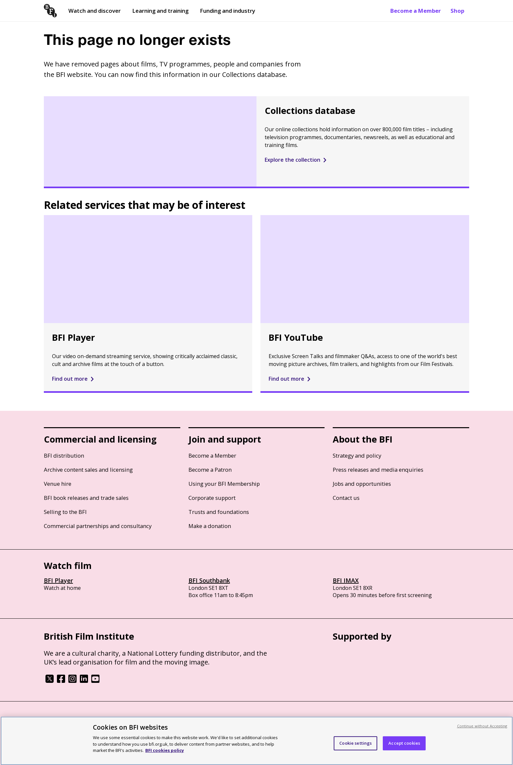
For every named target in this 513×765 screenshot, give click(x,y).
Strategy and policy (357, 455)
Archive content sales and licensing (88, 469)
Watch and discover (94, 10)
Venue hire (57, 483)
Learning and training (160, 10)
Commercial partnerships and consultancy (97, 526)
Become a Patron (210, 469)
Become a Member (415, 10)
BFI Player (58, 580)
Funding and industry (227, 10)
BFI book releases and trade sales (86, 497)
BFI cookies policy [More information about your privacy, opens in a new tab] (164, 750)
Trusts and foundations (218, 512)
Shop (457, 10)
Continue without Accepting (482, 725)
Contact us (346, 497)
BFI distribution (64, 455)
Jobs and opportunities (362, 483)
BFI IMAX (346, 580)
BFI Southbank (209, 580)
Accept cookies (404, 743)
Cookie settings (355, 743)
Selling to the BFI (65, 512)
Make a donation (209, 526)
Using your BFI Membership (224, 483)
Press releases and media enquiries (378, 469)
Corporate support (212, 497)
